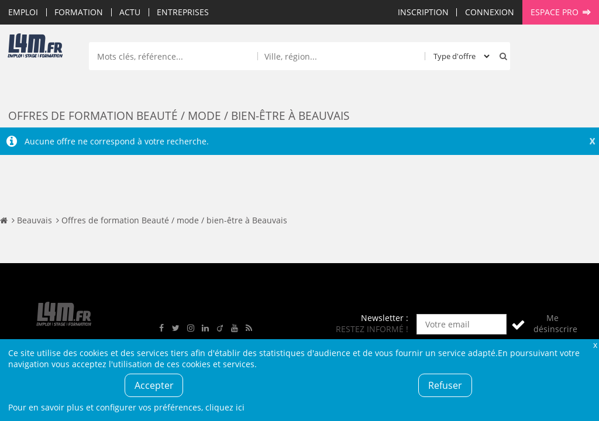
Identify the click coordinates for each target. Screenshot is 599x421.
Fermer (595, 344)
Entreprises (183, 12)
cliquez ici (225, 407)
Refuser (445, 385)
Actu (129, 12)
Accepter (154, 385)
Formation (78, 12)
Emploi (23, 12)
